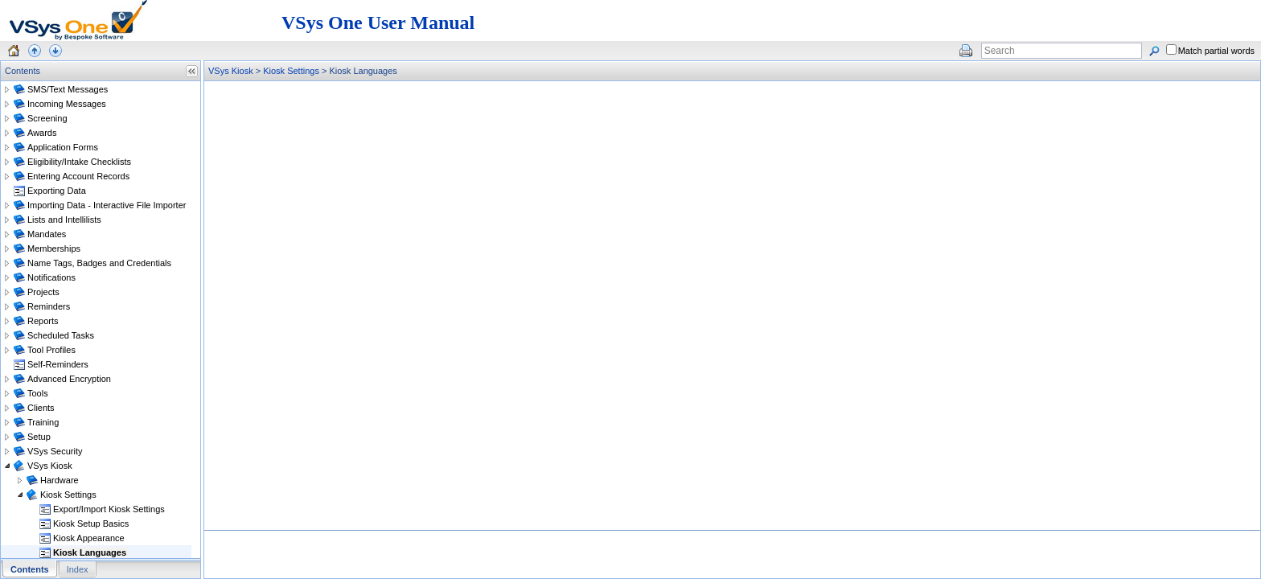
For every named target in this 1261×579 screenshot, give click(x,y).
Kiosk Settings (291, 71)
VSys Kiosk (230, 71)
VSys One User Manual (377, 22)
